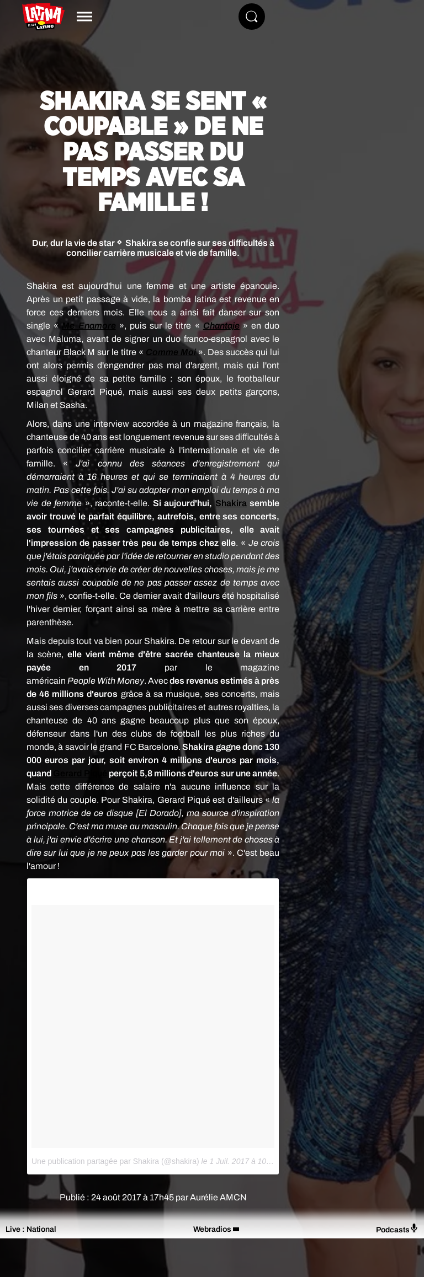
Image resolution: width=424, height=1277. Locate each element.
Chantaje (221, 325)
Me (70, 325)
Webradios (212, 1229)
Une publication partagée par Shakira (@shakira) (115, 1161)
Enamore (97, 325)
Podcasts (397, 1229)
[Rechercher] (252, 16)
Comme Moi (171, 352)
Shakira (231, 503)
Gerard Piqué (80, 773)
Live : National (31, 1229)
